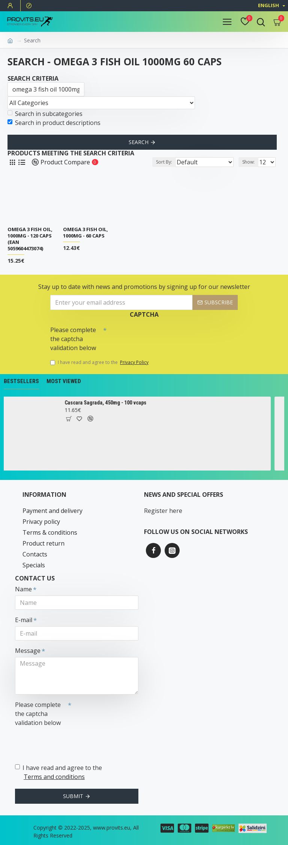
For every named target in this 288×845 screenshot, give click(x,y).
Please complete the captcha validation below (73, 339)
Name (23, 589)
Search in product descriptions (54, 123)
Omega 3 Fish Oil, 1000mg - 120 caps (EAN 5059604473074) (30, 239)
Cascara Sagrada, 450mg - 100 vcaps (112, 403)
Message (27, 651)
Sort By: (164, 162)
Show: (248, 162)
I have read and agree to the (100, 362)
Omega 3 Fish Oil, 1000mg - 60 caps (85, 232)
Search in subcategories (45, 114)
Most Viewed (63, 381)
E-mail (23, 620)
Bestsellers (21, 381)
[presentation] (159, 336)
